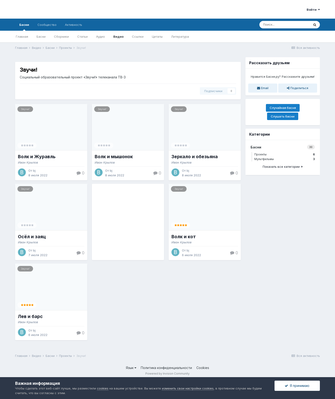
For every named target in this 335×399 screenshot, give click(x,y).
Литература (180, 36)
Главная (22, 36)
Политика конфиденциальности (166, 368)
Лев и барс (30, 316)
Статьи (82, 36)
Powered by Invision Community (167, 373)
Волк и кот (183, 236)
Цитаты (157, 36)
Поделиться (297, 88)
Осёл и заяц (32, 236)
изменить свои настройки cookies (188, 388)
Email (262, 88)
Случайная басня (283, 108)
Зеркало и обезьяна (194, 156)
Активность (73, 25)
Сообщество (47, 25)
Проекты (284, 154)
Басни (24, 27)
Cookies (202, 368)
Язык (131, 368)
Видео (118, 36)
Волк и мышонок (114, 156)
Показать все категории (283, 166)
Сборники (61, 36)
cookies (102, 388)
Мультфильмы (284, 159)
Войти (313, 9)
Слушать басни (283, 116)
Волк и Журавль (37, 156)
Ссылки (138, 36)
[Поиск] (284, 24)
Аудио (100, 36)
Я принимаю (297, 386)
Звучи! (25, 109)
